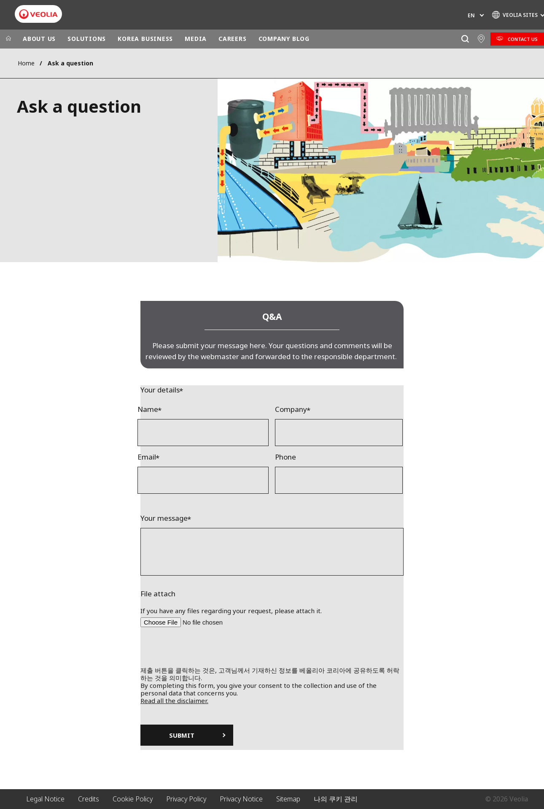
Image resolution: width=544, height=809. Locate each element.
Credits (88, 799)
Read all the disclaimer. (174, 700)
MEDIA (196, 39)
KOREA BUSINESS (145, 39)
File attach (157, 593)
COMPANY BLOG (284, 39)
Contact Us (523, 39)
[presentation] (272, 649)
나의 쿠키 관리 (336, 799)
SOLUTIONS (86, 39)
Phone (285, 457)
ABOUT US (39, 39)
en (471, 15)
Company (291, 409)
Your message (164, 518)
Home (26, 63)
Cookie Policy (133, 799)
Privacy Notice (241, 799)
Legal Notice (45, 799)
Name (147, 409)
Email (146, 457)
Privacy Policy (186, 799)
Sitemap (288, 799)
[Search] (464, 39)
